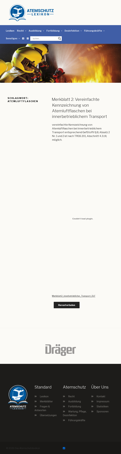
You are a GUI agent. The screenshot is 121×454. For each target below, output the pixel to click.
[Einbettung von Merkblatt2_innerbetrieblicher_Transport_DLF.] (82, 219)
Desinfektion (73, 30)
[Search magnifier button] (59, 38)
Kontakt (101, 396)
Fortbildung (54, 30)
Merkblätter (46, 401)
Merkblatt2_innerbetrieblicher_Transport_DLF (73, 296)
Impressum (103, 401)
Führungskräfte (94, 30)
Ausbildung (37, 30)
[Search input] (45, 38)
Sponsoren (103, 411)
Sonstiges (13, 38)
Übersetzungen (48, 415)
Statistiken (102, 406)
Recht (22, 30)
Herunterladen (66, 305)
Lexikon (10, 30)
